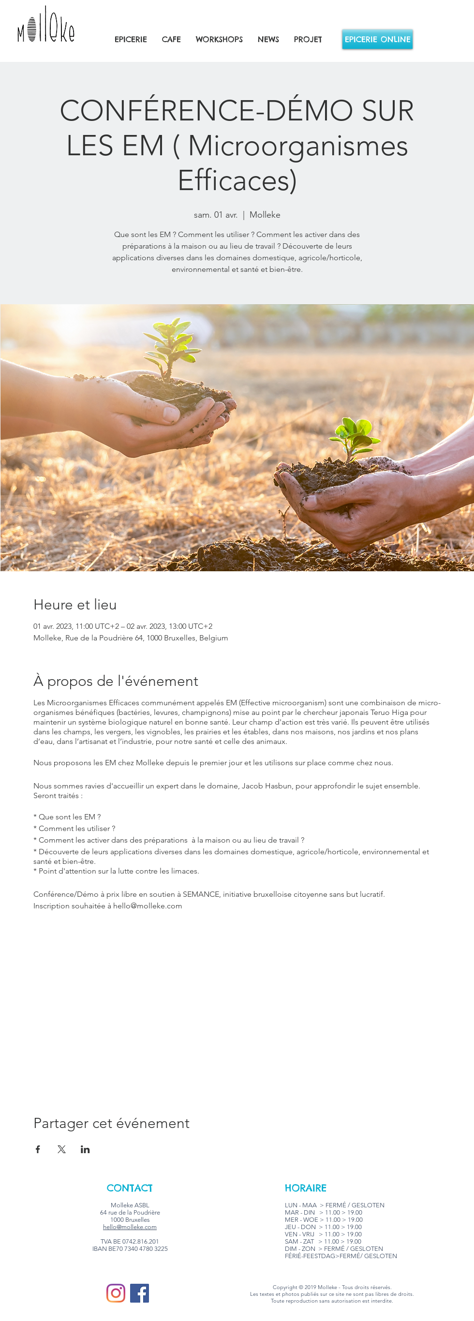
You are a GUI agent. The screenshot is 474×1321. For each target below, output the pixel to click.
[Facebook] (139, 1293)
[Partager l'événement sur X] (61, 1149)
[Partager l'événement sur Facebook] (38, 1149)
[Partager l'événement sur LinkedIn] (85, 1149)
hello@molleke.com (130, 1227)
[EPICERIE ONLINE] (377, 39)
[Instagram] (115, 1293)
